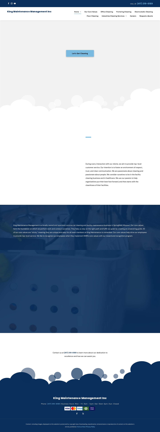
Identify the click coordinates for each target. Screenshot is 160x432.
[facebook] (8, 3)
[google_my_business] (18, 3)
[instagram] (11, 3)
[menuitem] (76, 12)
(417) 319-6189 (145, 3)
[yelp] (83, 413)
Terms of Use (81, 427)
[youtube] (14, 3)
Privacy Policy (90, 427)
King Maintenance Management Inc (29, 11)
